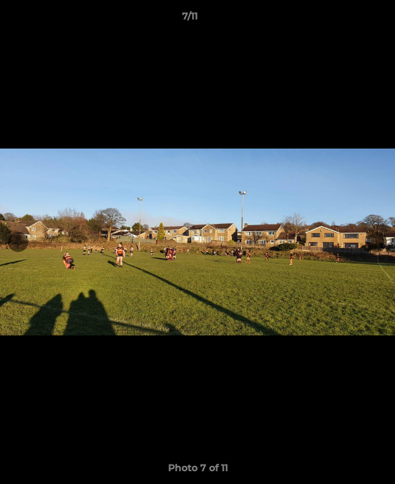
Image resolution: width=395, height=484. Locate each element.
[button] (347, 19)
